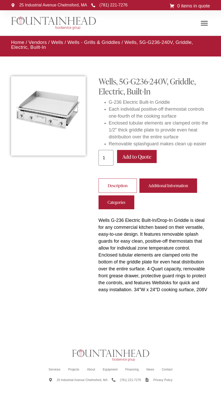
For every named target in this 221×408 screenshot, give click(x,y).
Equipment (110, 369)
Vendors (38, 42)
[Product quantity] (106, 158)
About (91, 369)
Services (54, 369)
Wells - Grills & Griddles (93, 42)
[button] (204, 23)
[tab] (118, 185)
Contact (167, 369)
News (150, 369)
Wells (57, 42)
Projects (73, 369)
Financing (132, 369)
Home (17, 42)
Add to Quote (136, 156)
